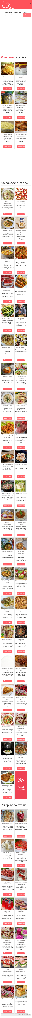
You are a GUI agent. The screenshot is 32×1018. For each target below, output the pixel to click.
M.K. (30, 1014)
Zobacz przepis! (7, 88)
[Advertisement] (16, 35)
